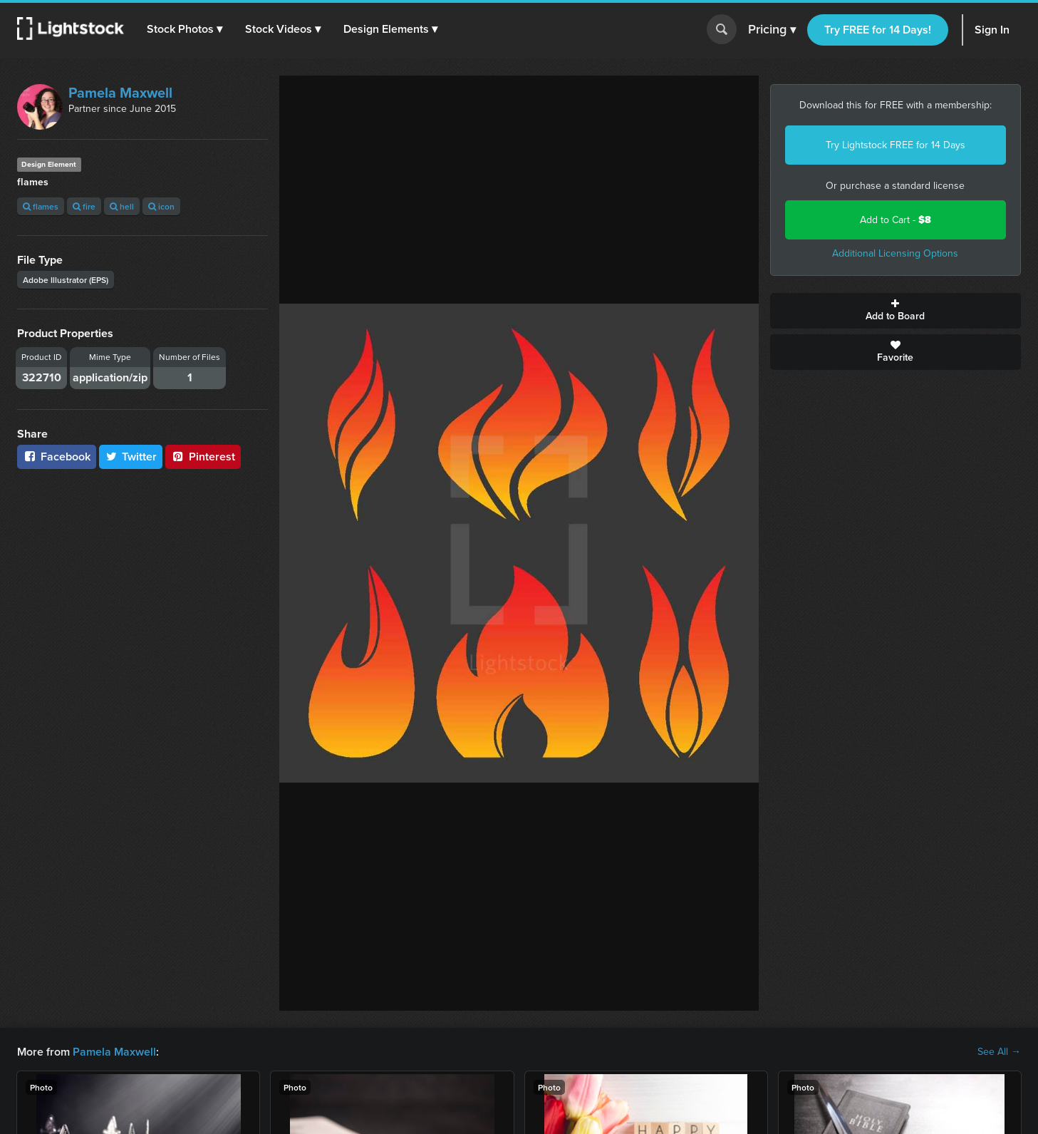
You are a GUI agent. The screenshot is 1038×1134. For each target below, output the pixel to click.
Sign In (992, 29)
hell (122, 206)
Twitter (131, 456)
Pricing (772, 30)
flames (40, 206)
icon (161, 206)
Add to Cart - (895, 219)
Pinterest (203, 456)
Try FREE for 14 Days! (877, 29)
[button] (184, 29)
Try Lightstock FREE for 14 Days (895, 145)
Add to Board (895, 311)
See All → (999, 1052)
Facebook (56, 456)
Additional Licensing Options (895, 253)
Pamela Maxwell (120, 92)
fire (84, 206)
